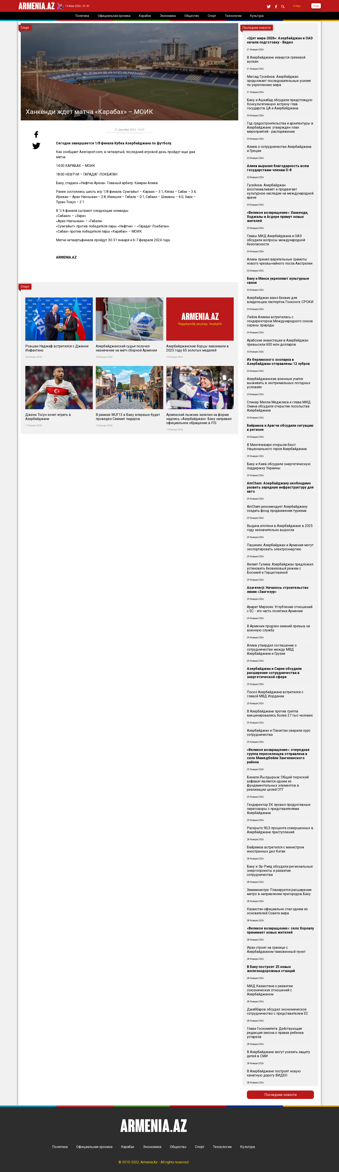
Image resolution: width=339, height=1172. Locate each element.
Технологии (222, 1147)
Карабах (127, 1147)
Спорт (199, 1147)
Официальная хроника (94, 1147)
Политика (60, 1147)
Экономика (152, 1147)
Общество (178, 1147)
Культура (247, 1147)
